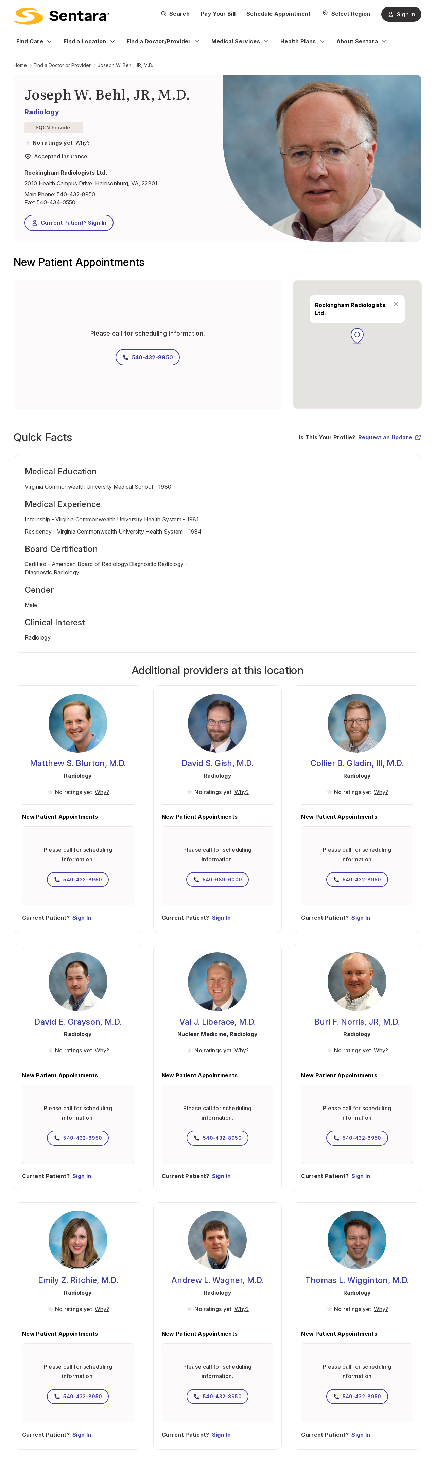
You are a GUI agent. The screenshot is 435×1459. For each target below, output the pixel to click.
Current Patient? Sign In (69, 222)
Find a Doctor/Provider (159, 41)
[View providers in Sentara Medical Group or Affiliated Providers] (82, 143)
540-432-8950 (76, 194)
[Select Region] (346, 13)
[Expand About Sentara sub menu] (384, 41)
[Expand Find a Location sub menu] (112, 41)
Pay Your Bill (218, 13)
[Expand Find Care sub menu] (49, 41)
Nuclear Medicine (202, 1034)
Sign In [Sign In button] (401, 14)
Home (20, 65)
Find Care (29, 41)
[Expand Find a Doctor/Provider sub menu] (197, 41)
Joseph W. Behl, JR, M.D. (125, 65)
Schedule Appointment (278, 13)
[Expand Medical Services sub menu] (266, 41)
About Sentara (357, 41)
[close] (396, 304)
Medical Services (235, 41)
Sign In (81, 917)
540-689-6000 (217, 879)
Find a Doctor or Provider (62, 65)
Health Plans (298, 41)
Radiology (41, 112)
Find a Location (85, 41)
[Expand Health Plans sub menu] (322, 41)
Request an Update (389, 437)
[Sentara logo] (61, 16)
